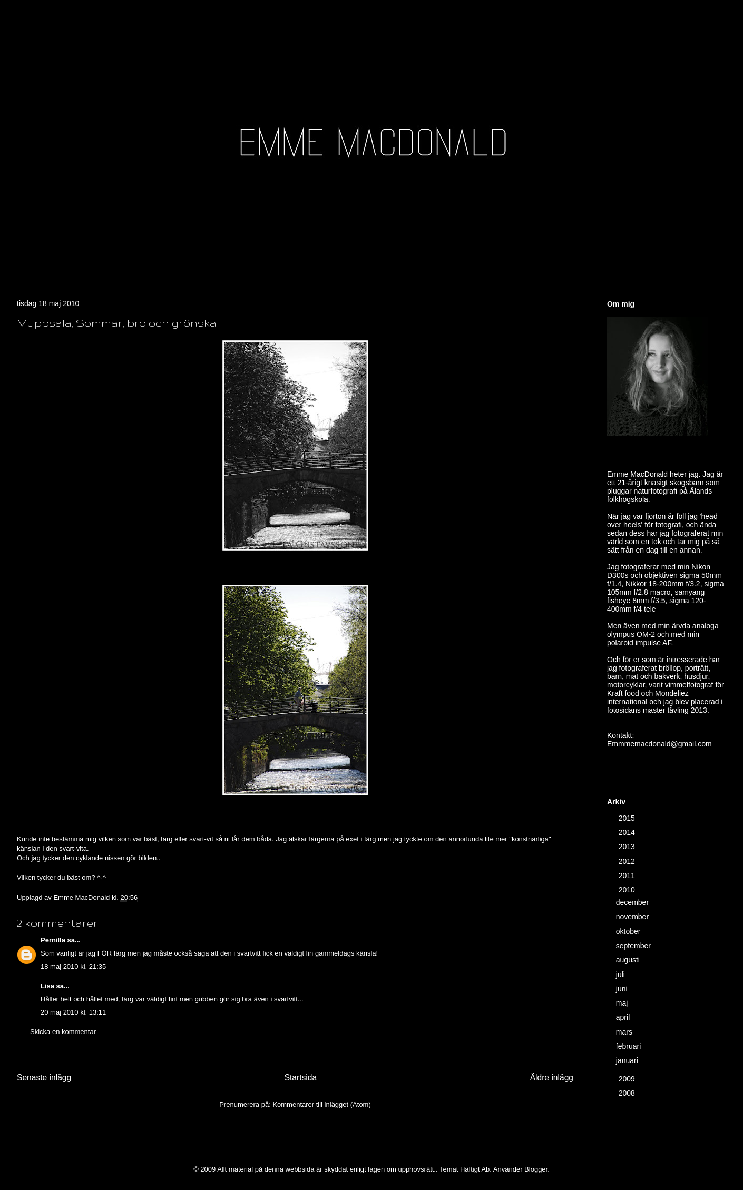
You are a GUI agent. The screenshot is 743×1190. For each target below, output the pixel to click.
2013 (628, 846)
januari (628, 1060)
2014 (628, 832)
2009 (628, 1079)
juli (621, 974)
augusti (629, 960)
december (633, 902)
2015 (628, 818)
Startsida (301, 1077)
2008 (628, 1093)
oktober (629, 931)
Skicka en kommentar (63, 1032)
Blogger (536, 1169)
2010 (628, 890)
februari (629, 1046)
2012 (628, 861)
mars (625, 1032)
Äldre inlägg (551, 1077)
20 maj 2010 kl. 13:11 (73, 1012)
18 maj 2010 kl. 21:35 (73, 966)
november (633, 916)
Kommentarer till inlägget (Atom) (321, 1104)
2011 (628, 875)
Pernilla (53, 940)
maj (623, 1003)
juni (623, 989)
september (634, 945)
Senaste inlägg (44, 1077)
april (624, 1017)
